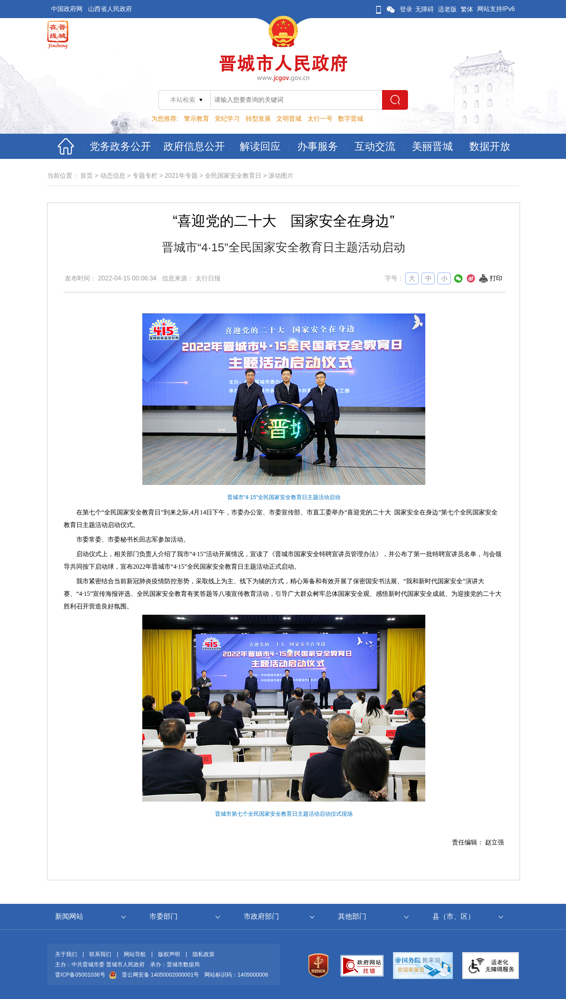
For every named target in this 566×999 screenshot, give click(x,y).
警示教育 (196, 118)
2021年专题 (181, 175)
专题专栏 (145, 175)
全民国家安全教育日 (233, 175)
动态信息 (112, 175)
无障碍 (424, 9)
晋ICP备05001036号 (80, 974)
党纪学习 (227, 118)
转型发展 (258, 118)
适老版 (447, 9)
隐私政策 (204, 954)
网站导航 (135, 954)
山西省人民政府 (110, 9)
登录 (406, 9)
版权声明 (169, 954)
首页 (86, 175)
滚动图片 (281, 175)
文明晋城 (288, 118)
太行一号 (320, 118)
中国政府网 (67, 9)
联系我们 (100, 954)
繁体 (467, 9)
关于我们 (66, 954)
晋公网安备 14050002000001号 (160, 974)
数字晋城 (350, 118)
